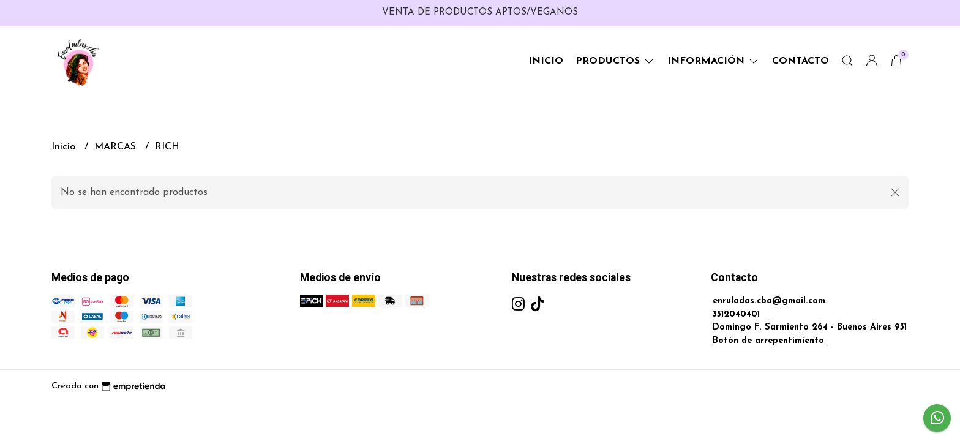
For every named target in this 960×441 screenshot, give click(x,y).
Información (713, 61)
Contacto (800, 61)
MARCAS (116, 147)
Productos (615, 61)
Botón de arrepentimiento (768, 340)
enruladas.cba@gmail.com (769, 301)
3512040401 (736, 314)
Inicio (545, 61)
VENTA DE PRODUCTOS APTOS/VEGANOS (480, 12)
